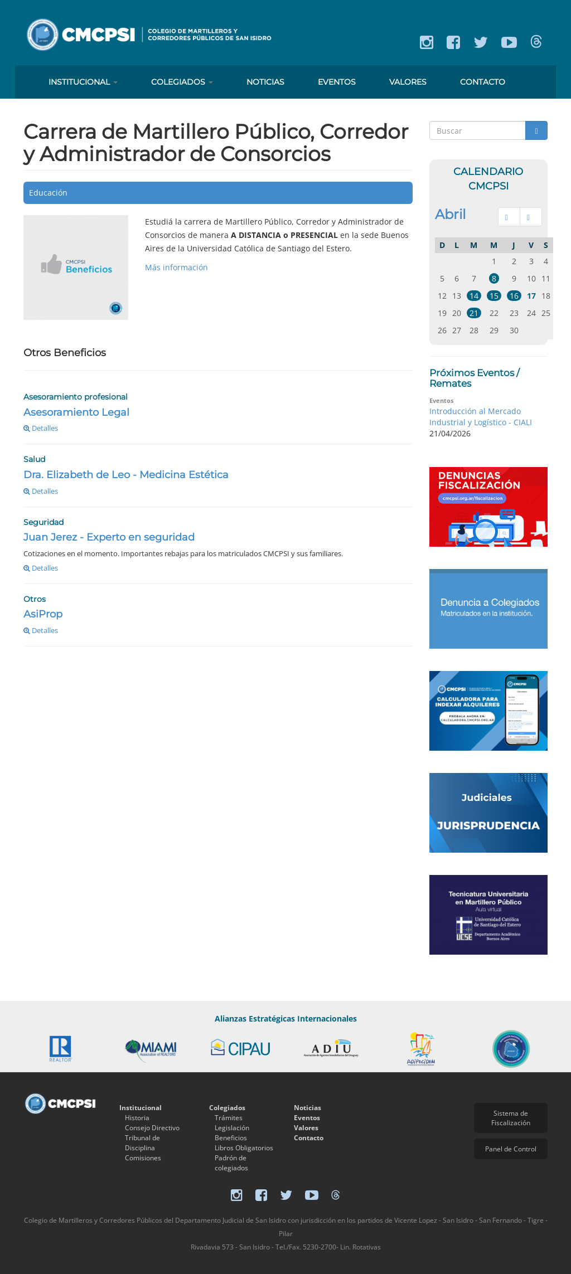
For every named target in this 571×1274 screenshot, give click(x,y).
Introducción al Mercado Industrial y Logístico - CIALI (480, 416)
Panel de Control (510, 1149)
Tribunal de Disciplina (142, 1143)
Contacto (482, 82)
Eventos (337, 82)
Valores (408, 82)
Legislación (232, 1127)
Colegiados (182, 82)
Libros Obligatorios (244, 1148)
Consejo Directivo (152, 1127)
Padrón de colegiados (231, 1163)
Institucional (83, 82)
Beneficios (231, 1137)
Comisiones (143, 1158)
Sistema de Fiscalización (510, 1117)
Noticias (265, 82)
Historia (137, 1117)
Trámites (229, 1117)
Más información (176, 267)
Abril (450, 214)
